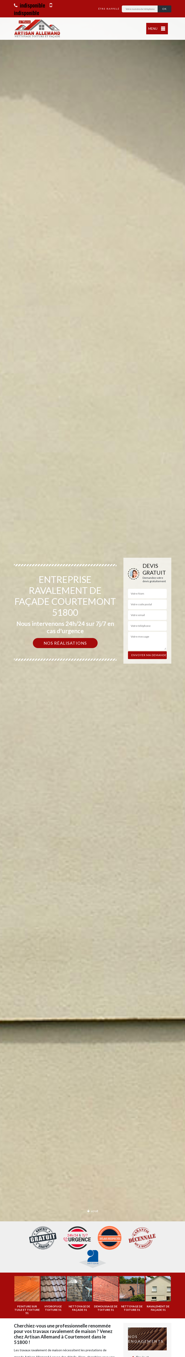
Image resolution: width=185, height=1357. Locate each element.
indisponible (29, 5)
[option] (92, 678)
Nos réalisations (65, 643)
